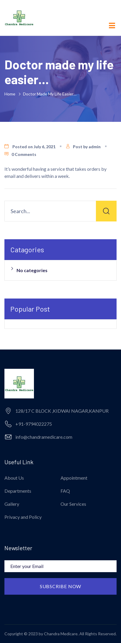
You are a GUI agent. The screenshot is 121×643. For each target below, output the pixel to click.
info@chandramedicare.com (43, 437)
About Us (14, 478)
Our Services (73, 504)
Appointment (73, 478)
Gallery (11, 504)
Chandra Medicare (61, 633)
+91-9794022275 (33, 424)
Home (10, 93)
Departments (17, 491)
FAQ (65, 491)
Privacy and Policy (23, 517)
